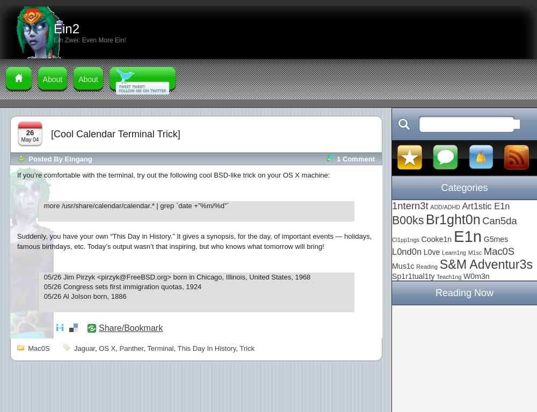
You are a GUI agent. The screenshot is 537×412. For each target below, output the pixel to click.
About (53, 79)
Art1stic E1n (486, 206)
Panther (132, 348)
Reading (427, 266)
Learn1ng (454, 252)
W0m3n (476, 276)
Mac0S (38, 348)
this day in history (206, 348)
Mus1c (403, 266)
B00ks (408, 220)
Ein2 (66, 28)
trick (247, 348)
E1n (468, 236)
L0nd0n (407, 251)
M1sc (475, 252)
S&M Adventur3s (486, 264)
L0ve (432, 252)
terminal (160, 348)
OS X (107, 348)
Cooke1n (437, 239)
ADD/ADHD (445, 207)
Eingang (78, 159)
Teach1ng (449, 277)
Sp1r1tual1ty (413, 276)
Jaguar (84, 348)
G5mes (496, 239)
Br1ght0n (453, 219)
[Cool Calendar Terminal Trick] (115, 134)
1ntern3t (410, 205)
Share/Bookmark (131, 328)
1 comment (356, 159)
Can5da (499, 220)
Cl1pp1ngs (405, 240)
